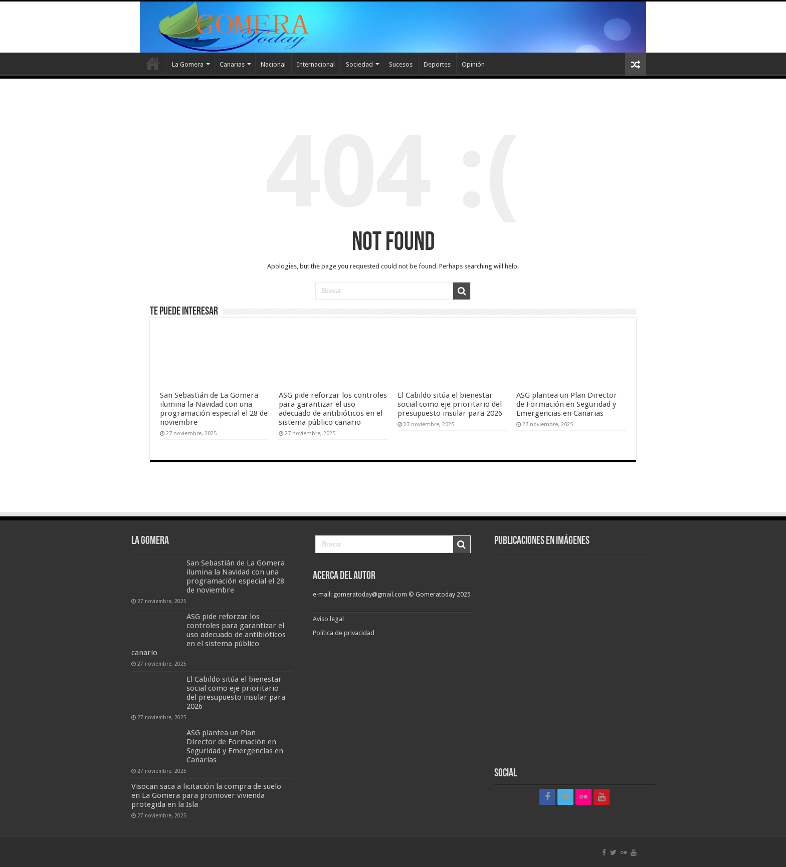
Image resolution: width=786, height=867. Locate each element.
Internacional (316, 64)
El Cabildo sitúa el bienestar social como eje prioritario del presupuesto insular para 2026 (450, 404)
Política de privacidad (343, 633)
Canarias (232, 64)
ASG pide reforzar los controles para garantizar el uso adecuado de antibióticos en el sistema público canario (333, 409)
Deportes (437, 64)
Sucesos (401, 64)
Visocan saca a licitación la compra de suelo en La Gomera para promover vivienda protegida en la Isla (206, 795)
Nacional (273, 64)
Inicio (153, 63)
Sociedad (359, 64)
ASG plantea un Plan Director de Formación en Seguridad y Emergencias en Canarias (566, 404)
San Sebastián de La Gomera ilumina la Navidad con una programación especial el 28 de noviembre (214, 409)
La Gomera (188, 64)
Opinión (473, 64)
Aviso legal (329, 619)
